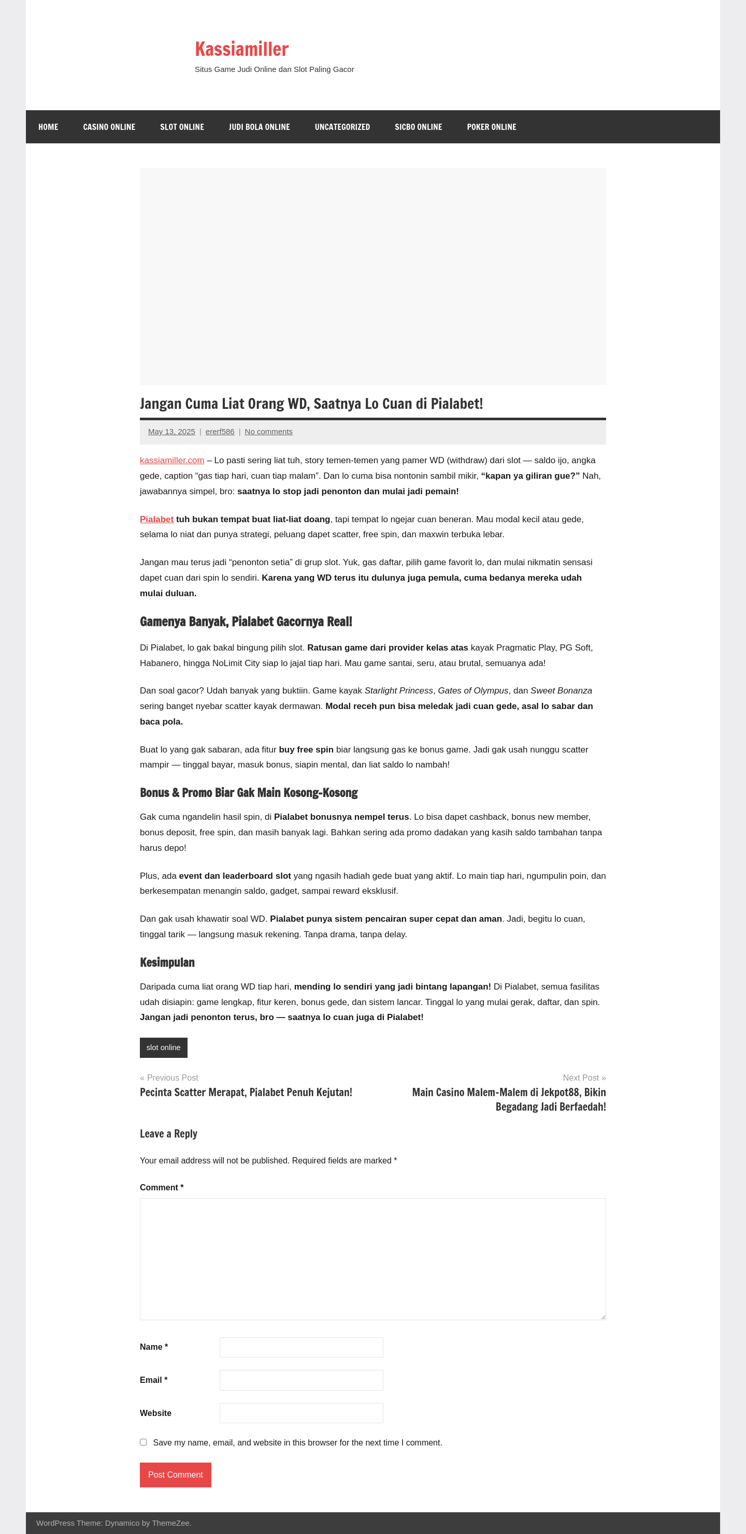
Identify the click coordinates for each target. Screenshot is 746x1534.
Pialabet (157, 519)
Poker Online (492, 126)
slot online (182, 126)
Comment (161, 1187)
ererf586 (220, 431)
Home (48, 126)
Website (155, 1413)
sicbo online (418, 126)
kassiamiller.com (172, 460)
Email (153, 1380)
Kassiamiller (247, 48)
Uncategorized (342, 126)
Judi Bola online (259, 126)
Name (154, 1347)
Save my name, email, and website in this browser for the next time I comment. (297, 1443)
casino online (109, 126)
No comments (269, 431)
